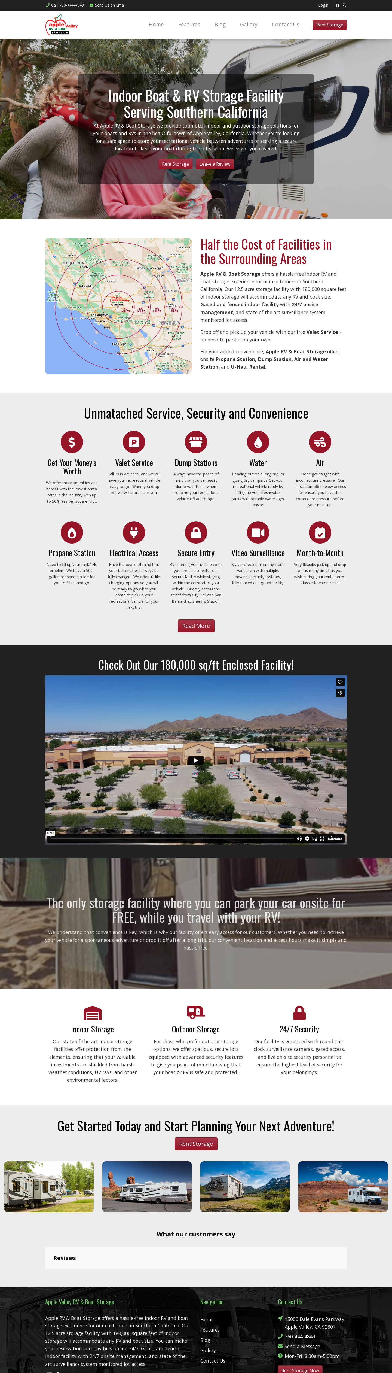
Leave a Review (215, 164)
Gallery (249, 24)
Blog (220, 24)
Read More (196, 625)
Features (189, 24)
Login (323, 5)
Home (156, 24)
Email (107, 5)
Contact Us (285, 24)
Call (64, 5)
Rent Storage (329, 25)
